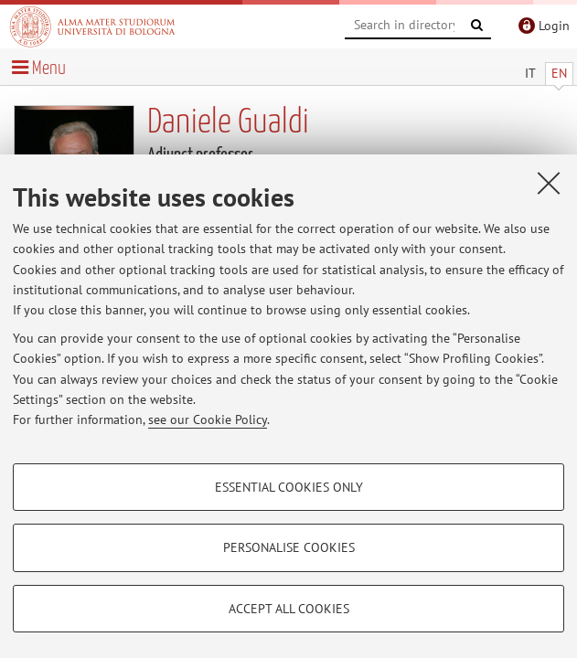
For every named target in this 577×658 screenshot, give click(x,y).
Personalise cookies (289, 547)
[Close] (548, 182)
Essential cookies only (289, 487)
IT (530, 73)
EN (559, 73)
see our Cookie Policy (207, 419)
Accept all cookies (289, 608)
